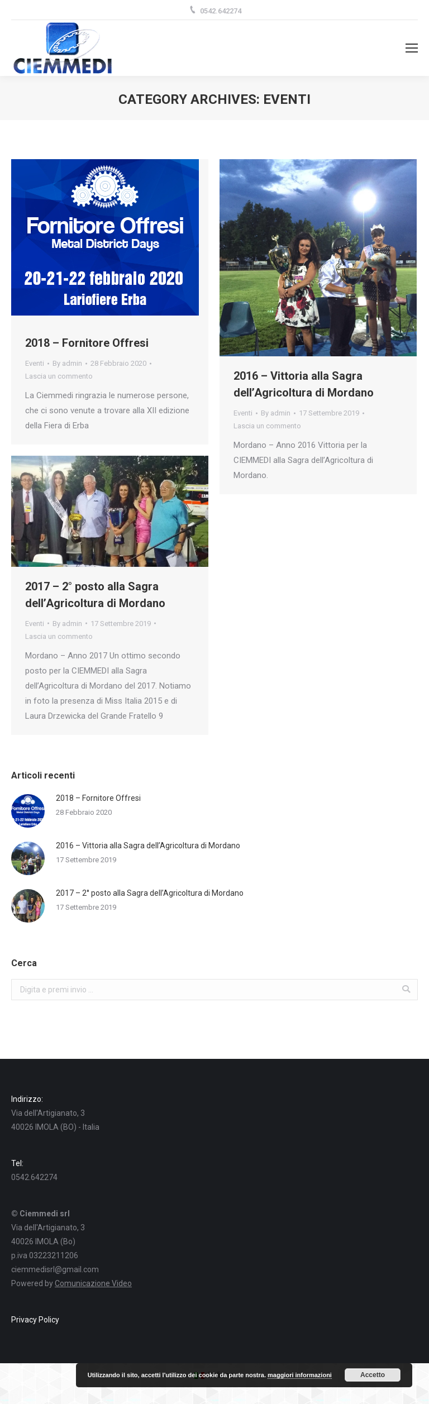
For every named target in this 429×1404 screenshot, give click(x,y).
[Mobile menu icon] (412, 48)
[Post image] (28, 811)
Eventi (34, 363)
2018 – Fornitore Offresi (87, 343)
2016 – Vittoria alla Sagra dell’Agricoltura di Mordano (303, 384)
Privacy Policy (35, 1319)
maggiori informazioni (300, 1375)
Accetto (372, 1375)
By (67, 363)
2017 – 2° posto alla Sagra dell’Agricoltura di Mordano (95, 595)
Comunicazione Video (93, 1283)
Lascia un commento (59, 376)
